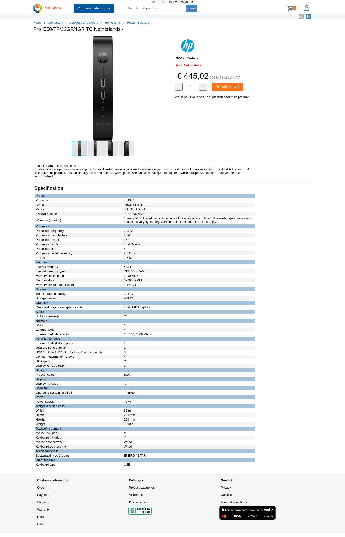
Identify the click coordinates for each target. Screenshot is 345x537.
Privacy (226, 487)
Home (37, 22)
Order (41, 487)
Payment (43, 495)
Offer (40, 524)
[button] (168, 40)
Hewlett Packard (138, 22)
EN (308, 16)
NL (301, 16)
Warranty (43, 509)
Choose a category (93, 8)
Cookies (226, 495)
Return (41, 517)
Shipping (43, 502)
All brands (136, 495)
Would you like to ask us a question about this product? (212, 97)
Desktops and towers (83, 22)
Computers (55, 22)
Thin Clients (112, 22)
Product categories (142, 487)
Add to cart (227, 87)
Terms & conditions (234, 502)
